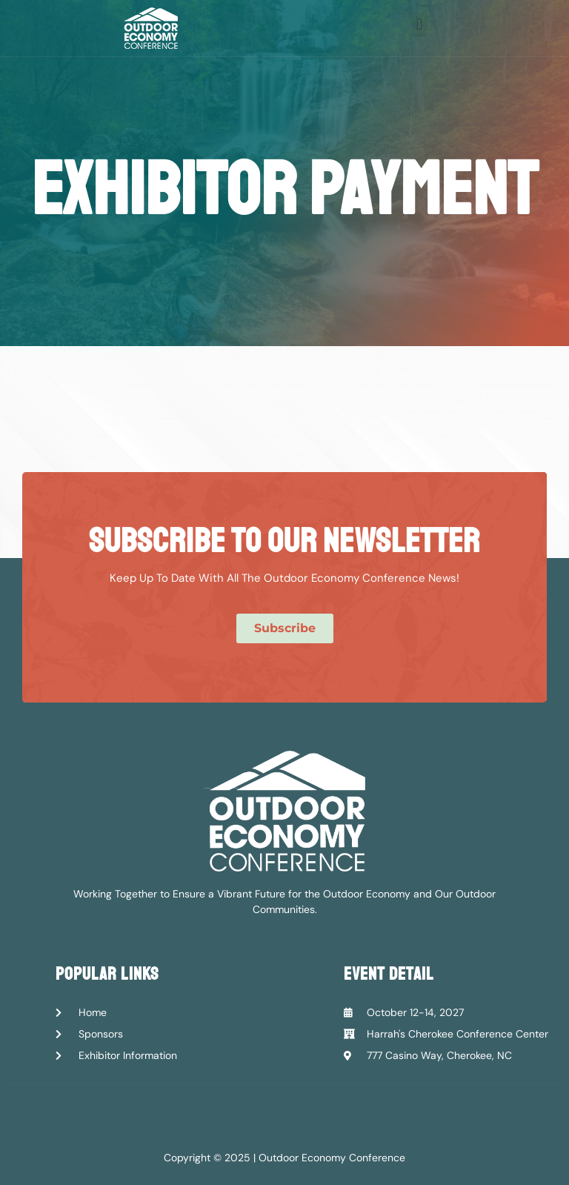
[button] (419, 25)
